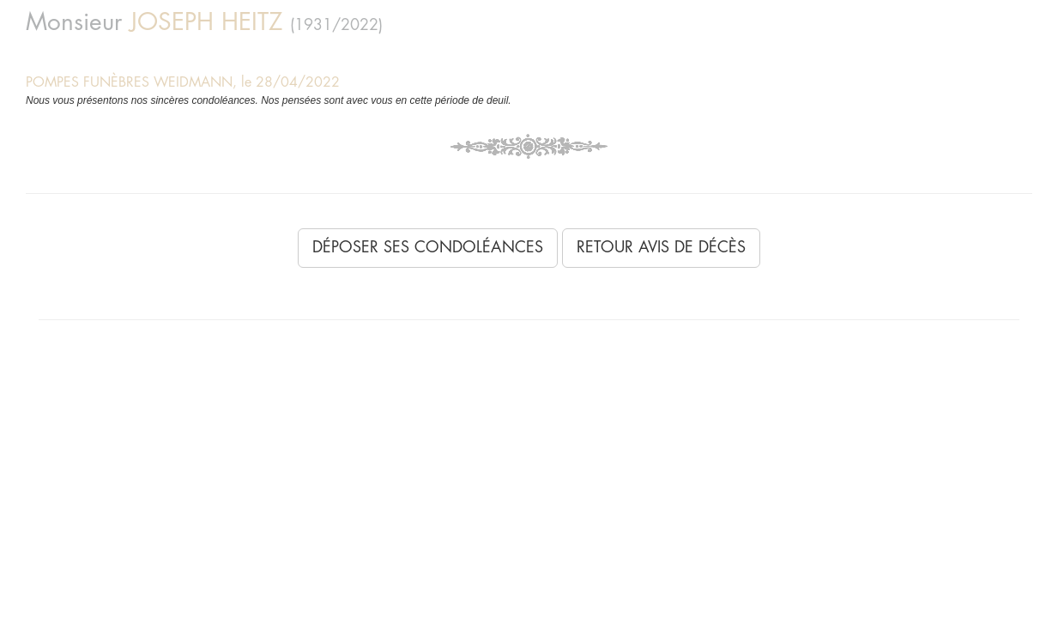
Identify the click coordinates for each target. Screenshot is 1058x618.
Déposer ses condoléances (427, 247)
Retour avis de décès (661, 247)
